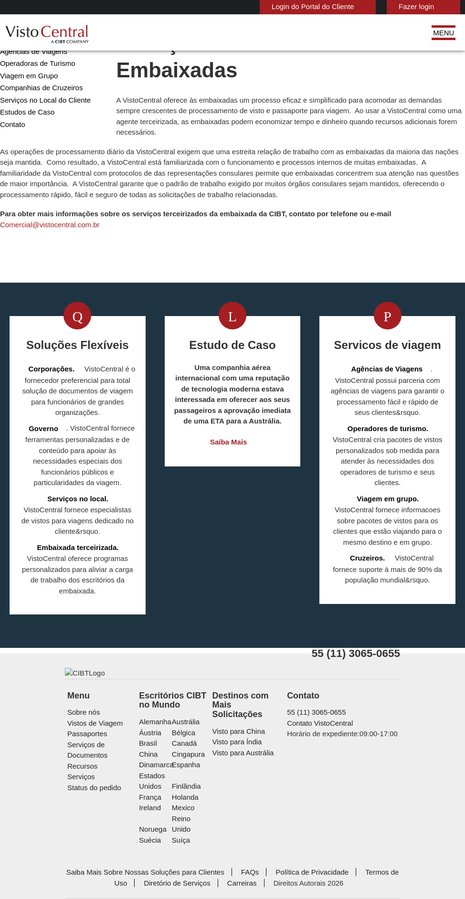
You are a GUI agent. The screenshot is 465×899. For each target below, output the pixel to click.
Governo (12, 78)
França (158, 830)
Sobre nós (82, 756)
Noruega (161, 851)
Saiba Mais (228, 481)
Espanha (190, 809)
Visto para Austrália (243, 787)
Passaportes (86, 777)
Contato (12, 163)
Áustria (159, 777)
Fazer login (370, 6)
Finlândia (191, 819)
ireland (158, 841)
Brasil (156, 787)
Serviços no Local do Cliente (42, 139)
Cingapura (193, 798)
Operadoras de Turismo (34, 102)
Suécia (158, 862)
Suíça (185, 862)
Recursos (81, 799)
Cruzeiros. (356, 586)
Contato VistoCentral (318, 767)
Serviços (80, 810)
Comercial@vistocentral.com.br (194, 263)
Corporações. (53, 408)
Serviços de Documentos (104, 788)
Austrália (191, 766)
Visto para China (239, 766)
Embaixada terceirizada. (77, 565)
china (156, 798)
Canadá (189, 787)
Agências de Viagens (30, 90)
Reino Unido (196, 851)
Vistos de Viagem (92, 767)
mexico (188, 841)
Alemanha (163, 766)
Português (433, 6)
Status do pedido (92, 820)
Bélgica (189, 777)
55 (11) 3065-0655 (312, 756)
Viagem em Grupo (26, 114)
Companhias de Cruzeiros (37, 126)
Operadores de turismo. (388, 467)
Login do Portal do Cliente (272, 6)
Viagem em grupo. (368, 527)
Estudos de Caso (25, 151)
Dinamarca (164, 809)
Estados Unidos (171, 819)
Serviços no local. (58, 527)
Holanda (190, 830)
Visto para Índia (237, 777)
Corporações (19, 66)
